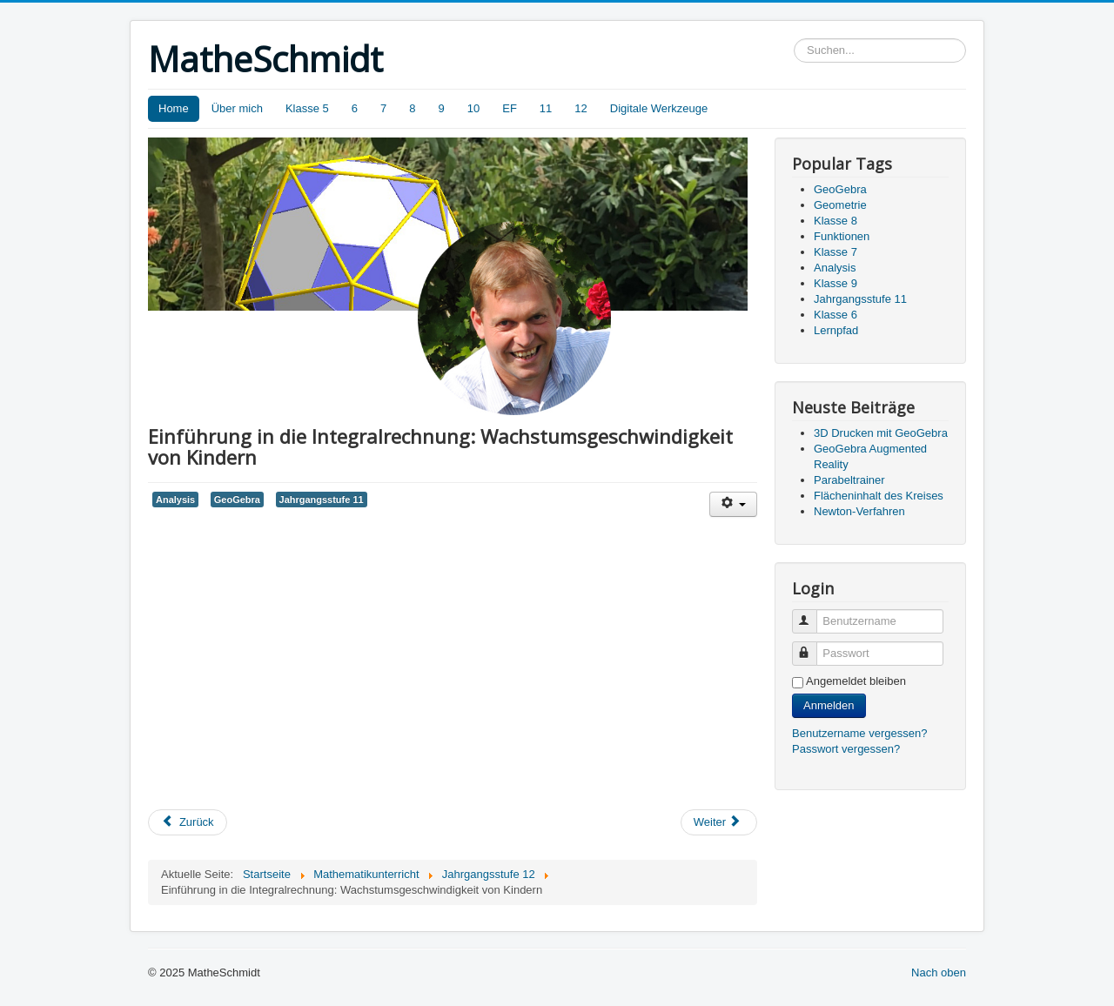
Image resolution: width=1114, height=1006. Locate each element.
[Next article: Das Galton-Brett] (719, 822)
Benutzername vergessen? (859, 733)
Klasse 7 (835, 251)
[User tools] (733, 504)
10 (473, 108)
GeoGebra (237, 499)
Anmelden (829, 705)
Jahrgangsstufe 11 (321, 499)
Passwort (812, 646)
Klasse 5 (307, 108)
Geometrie (840, 204)
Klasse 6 (835, 314)
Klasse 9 (835, 283)
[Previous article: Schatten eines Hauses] (187, 822)
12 (580, 108)
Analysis (175, 499)
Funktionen (841, 236)
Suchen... (794, 38)
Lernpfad (836, 330)
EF (509, 108)
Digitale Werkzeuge (659, 108)
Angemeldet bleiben (856, 680)
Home (173, 108)
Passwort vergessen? (846, 748)
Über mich (237, 108)
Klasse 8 (835, 220)
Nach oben (938, 972)
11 (546, 108)
